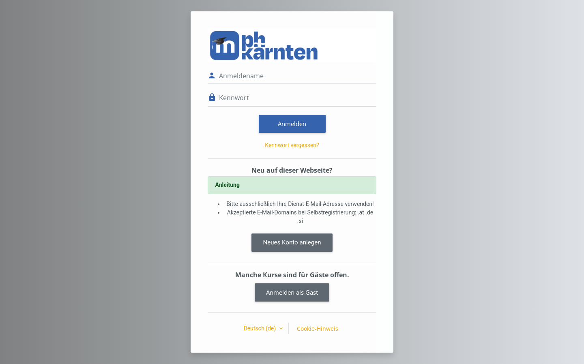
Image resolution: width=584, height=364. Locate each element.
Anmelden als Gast (292, 292)
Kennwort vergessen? (292, 145)
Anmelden (292, 124)
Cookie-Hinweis (317, 328)
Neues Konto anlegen (292, 242)
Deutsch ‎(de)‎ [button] (260, 328)
